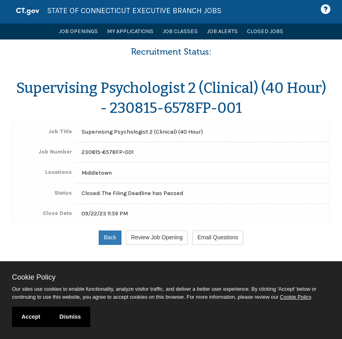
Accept (31, 316)
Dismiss (70, 316)
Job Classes (180, 31)
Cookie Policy (34, 277)
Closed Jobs (265, 31)
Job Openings (78, 31)
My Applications (130, 31)
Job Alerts (222, 31)
